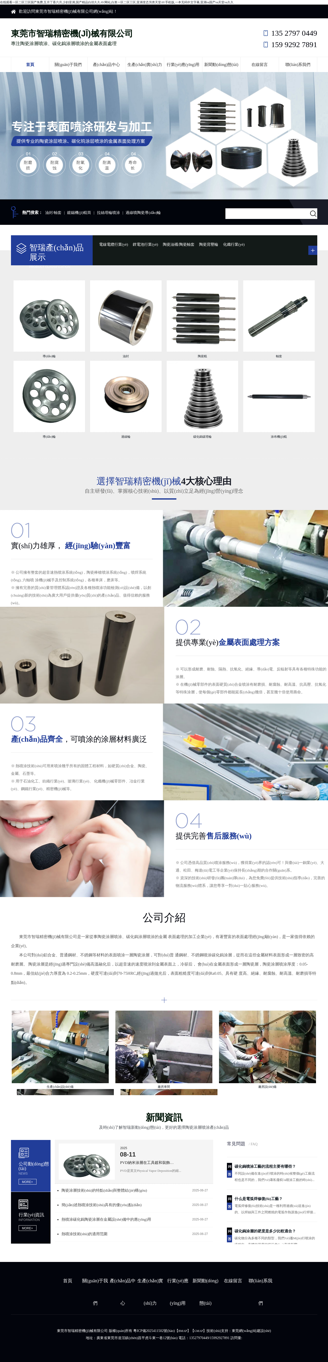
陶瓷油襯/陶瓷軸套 (179, 244)
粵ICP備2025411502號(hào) (154, 1331)
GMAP (198, 1331)
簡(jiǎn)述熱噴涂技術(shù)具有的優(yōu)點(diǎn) (102, 1205)
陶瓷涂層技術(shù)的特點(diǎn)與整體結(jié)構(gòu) (104, 1190)
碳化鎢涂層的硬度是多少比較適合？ (265, 1232)
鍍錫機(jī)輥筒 (79, 213)
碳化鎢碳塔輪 (202, 436)
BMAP (182, 1331)
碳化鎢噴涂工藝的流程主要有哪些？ (265, 1167)
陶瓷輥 (202, 356)
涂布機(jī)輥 (279, 436)
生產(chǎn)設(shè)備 (60, 1087)
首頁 (30, 64)
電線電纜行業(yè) (113, 244)
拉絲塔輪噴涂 (108, 213)
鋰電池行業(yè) (145, 244)
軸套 (279, 356)
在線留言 (259, 64)
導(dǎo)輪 (49, 356)
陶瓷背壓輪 (208, 244)
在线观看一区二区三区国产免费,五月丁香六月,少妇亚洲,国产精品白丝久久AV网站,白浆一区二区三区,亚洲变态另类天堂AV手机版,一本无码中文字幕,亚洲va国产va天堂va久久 (117, 2)
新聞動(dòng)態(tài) (221, 64)
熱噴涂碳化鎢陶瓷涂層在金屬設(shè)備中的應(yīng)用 (106, 1219)
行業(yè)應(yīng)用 (183, 64)
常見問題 (242, 1143)
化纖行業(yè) (234, 244)
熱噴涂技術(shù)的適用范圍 (85, 1234)
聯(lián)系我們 (298, 64)
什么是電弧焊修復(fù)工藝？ (259, 1200)
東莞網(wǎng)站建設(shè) (251, 1331)
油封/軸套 (53, 213)
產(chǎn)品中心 (106, 64)
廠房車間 (164, 1087)
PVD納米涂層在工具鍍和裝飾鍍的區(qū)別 (148, 1163)
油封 (126, 356)
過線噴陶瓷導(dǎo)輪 (143, 213)
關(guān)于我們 (68, 64)
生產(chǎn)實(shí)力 (144, 64)
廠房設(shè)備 (267, 1087)
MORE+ (27, 1182)
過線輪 (125, 436)
